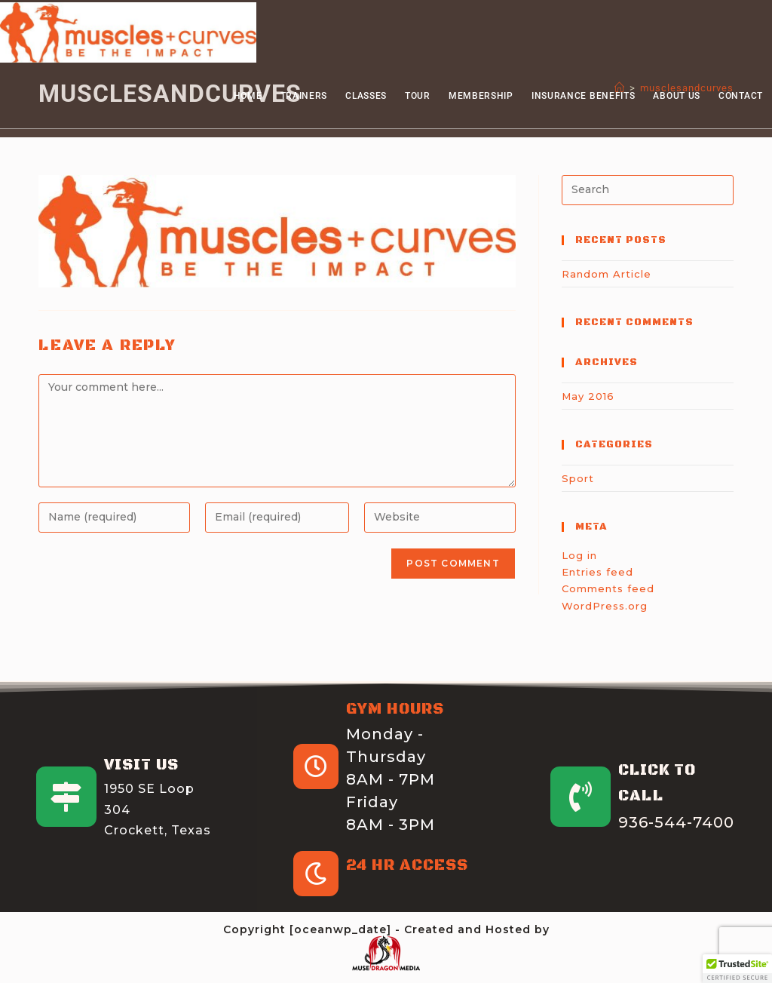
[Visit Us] (66, 796)
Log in (579, 555)
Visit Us (141, 765)
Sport (578, 478)
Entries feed (597, 572)
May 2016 (588, 396)
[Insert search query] (648, 190)
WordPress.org (605, 606)
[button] (737, 968)
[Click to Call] (580, 796)
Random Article (606, 274)
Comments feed (608, 588)
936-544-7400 (676, 822)
